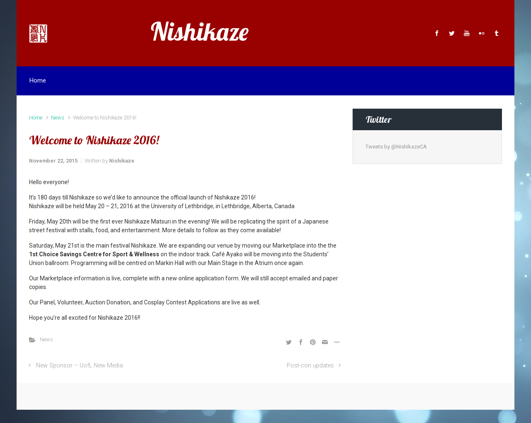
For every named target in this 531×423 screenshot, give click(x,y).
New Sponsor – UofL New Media (79, 365)
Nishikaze (199, 31)
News (57, 117)
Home (35, 117)
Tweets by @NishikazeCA (396, 146)
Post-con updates (310, 365)
